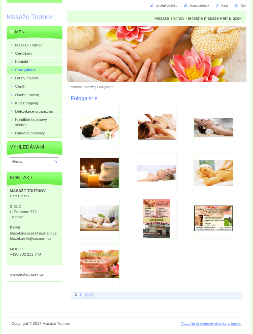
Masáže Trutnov (82, 87)
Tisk (243, 5)
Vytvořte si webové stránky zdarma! (211, 323)
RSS (224, 5)
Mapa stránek (199, 5)
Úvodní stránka (166, 5)
